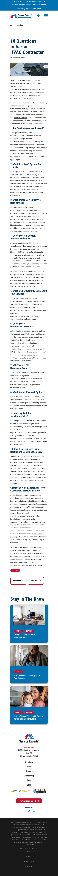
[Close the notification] (46, 5)
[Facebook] (24, 811)
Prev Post (18, 581)
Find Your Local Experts (29, 801)
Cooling (15, 570)
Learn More (36, 9)
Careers (29, 766)
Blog (29, 785)
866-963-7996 (29, 747)
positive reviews (20, 118)
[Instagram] (29, 811)
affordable (22, 516)
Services (29, 762)
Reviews (29, 771)
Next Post (36, 581)
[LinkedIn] (34, 811)
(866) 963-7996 (24, 553)
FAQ (29, 780)
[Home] (21, 16)
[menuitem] (29, 851)
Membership (29, 776)
